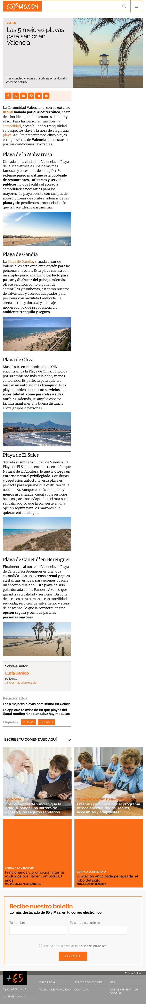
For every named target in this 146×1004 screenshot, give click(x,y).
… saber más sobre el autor (21, 682)
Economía (13, 799)
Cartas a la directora (19, 867)
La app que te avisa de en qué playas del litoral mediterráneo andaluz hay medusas (36, 712)
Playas (28, 722)
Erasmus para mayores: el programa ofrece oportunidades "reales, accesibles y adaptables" (107, 808)
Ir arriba (133, 973)
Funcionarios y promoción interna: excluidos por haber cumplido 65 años (35, 876)
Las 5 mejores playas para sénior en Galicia (37, 704)
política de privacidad (93, 945)
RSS (112, 982)
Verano (46, 722)
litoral (8, 112)
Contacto (81, 989)
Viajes (11, 23)
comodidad (12, 126)
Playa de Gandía (20, 261)
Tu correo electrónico (85, 923)
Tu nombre (17, 923)
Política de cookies (88, 982)
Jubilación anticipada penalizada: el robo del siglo (108, 878)
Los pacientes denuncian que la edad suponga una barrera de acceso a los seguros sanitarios (34, 808)
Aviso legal (47, 982)
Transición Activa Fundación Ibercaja (107, 799)
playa (7, 135)
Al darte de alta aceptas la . (73, 945)
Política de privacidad (55, 989)
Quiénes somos (14, 996)
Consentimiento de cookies (124, 991)
